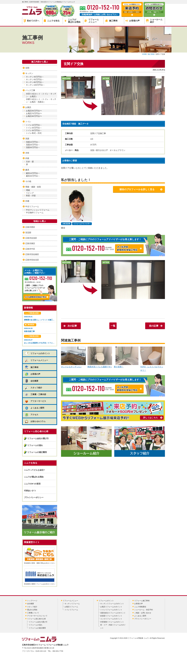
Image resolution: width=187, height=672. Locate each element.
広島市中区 (30, 249)
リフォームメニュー (92, 20)
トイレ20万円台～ (34, 128)
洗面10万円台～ (33, 142)
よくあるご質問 (34, 408)
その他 (28, 181)
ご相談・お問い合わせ (142, 613)
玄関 (27, 68)
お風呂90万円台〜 (34, 116)
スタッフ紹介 (33, 387)
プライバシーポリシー (34, 497)
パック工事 (30, 90)
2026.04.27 (40, 339)
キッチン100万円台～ (35, 85)
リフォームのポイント (37, 353)
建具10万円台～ (33, 173)
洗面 (27, 138)
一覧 (113, 326)
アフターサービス (35, 401)
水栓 (27, 153)
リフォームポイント (106, 601)
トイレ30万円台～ (34, 130)
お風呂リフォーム (71, 607)
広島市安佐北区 (32, 260)
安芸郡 (28, 232)
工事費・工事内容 (35, 394)
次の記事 (72, 326)
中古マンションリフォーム (37, 210)
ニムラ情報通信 (140, 607)
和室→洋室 (31, 195)
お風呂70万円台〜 (34, 113)
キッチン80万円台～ (35, 82)
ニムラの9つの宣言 (32, 484)
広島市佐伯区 (31, 238)
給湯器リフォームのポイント (111, 616)
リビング (30, 193)
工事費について (33, 613)
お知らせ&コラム (35, 421)
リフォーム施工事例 (141, 601)
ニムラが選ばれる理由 (72, 20)
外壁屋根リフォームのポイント (112, 622)
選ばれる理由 (32, 610)
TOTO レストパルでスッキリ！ (152, 359)
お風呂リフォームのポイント (111, 607)
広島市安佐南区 (32, 254)
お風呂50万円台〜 (34, 111)
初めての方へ (31, 20)
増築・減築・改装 (33, 187)
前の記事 (153, 326)
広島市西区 (30, 227)
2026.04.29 (39, 328)
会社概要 (31, 381)
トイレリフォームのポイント (111, 610)
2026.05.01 (40, 316)
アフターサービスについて (37, 616)
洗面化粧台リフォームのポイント (113, 613)
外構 (27, 201)
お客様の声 (133, 21)
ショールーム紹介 (154, 20)
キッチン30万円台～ (35, 77)
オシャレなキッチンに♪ (73, 357)
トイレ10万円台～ (34, 125)
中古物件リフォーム (35, 212)
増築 (28, 190)
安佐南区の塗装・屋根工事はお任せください (39, 556)
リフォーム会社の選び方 (38, 438)
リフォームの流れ (35, 445)
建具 (27, 170)
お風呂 (28, 107)
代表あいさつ (30, 490)
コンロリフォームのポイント (111, 619)
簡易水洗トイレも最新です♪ (99, 357)
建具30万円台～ (33, 176)
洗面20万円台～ (33, 145)
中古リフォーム (32, 206)
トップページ (32, 601)
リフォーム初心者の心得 (36, 619)
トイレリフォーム (71, 610)
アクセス (31, 414)
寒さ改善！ (126, 357)
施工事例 (111, 20)
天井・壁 (30, 162)
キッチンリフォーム (72, 604)
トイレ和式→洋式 (34, 133)
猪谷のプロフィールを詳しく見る (137, 189)
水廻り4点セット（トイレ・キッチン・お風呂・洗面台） (41, 100)
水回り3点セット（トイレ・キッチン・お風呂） (41, 95)
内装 (27, 158)
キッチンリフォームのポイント (112, 604)
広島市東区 (30, 243)
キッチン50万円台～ (35, 79)
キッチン (29, 73)
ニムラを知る (52, 20)
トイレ (28, 121)
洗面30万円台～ (33, 147)
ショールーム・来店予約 (143, 610)
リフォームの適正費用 (37, 452)
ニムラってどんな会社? (34, 470)
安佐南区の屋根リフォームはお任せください (39, 577)
